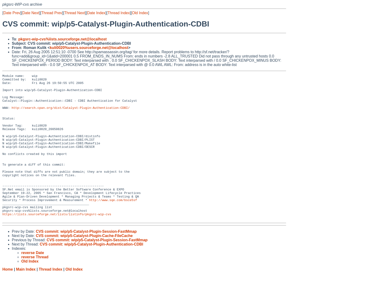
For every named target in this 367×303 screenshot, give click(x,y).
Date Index (96, 13)
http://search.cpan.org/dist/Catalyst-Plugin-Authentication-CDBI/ (71, 115)
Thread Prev (51, 13)
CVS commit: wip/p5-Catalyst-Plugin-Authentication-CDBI (91, 273)
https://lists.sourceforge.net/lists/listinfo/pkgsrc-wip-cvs (56, 242)
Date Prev (11, 13)
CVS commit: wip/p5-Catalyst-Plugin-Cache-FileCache (84, 265)
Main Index (26, 298)
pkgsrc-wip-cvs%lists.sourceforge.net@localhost (62, 39)
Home (7, 298)
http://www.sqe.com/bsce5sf (113, 225)
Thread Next (74, 13)
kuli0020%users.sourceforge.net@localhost (89, 48)
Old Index (140, 13)
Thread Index (119, 13)
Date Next (30, 13)
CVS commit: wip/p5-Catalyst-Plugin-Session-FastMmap (86, 261)
